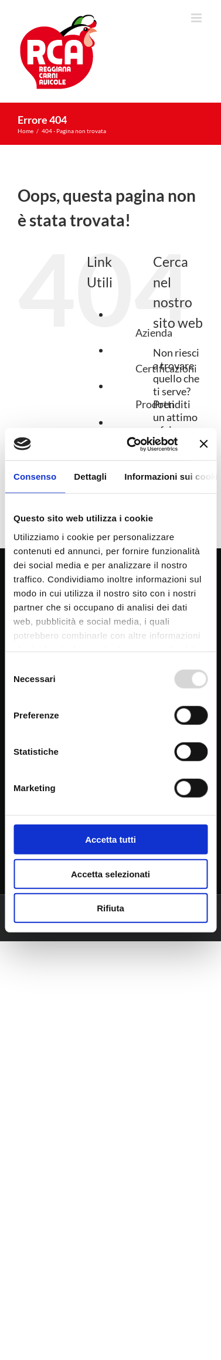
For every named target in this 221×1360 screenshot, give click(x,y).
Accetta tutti (110, 840)
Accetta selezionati (110, 874)
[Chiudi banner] (203, 444)
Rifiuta (110, 908)
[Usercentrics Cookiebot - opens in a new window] (132, 444)
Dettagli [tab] (90, 476)
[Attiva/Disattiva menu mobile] (197, 18)
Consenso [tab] (34, 476)
